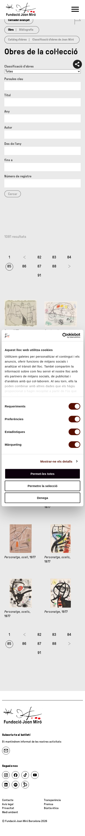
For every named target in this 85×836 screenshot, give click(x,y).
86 (24, 266)
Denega (42, 498)
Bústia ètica (51, 808)
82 (39, 257)
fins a (8, 160)
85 (9, 266)
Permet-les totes (43, 474)
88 (54, 266)
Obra (11, 29)
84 (69, 257)
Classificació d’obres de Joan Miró (53, 39)
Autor (8, 127)
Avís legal (7, 804)
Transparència (52, 800)
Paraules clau (13, 79)
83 (54, 257)
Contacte (7, 800)
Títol (7, 95)
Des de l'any (12, 143)
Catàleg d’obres (17, 39)
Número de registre (17, 176)
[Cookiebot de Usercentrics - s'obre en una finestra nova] (62, 335)
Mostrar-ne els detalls (56, 461)
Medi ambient (10, 812)
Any (7, 111)
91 (39, 275)
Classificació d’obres (19, 66)
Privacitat (8, 808)
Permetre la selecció (42, 485)
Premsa (48, 804)
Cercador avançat (19, 20)
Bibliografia (26, 29)
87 (39, 266)
